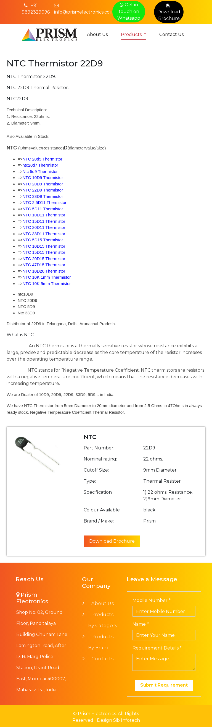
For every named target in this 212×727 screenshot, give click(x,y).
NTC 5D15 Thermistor (43, 239)
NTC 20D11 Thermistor (44, 227)
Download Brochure (168, 11)
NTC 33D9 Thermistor (43, 196)
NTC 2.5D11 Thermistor (45, 202)
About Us (97, 34)
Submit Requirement (164, 685)
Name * (140, 624)
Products (132, 34)
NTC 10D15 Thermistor (44, 246)
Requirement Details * (157, 648)
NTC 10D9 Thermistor (43, 177)
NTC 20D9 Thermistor (43, 184)
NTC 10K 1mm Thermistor (47, 277)
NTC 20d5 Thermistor (42, 159)
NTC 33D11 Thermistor (44, 233)
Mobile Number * (151, 600)
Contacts (100, 658)
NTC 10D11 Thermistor (44, 215)
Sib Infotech (126, 720)
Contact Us (171, 34)
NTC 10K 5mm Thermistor (47, 283)
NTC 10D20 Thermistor (44, 271)
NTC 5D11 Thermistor (43, 208)
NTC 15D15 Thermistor (44, 252)
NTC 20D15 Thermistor (44, 258)
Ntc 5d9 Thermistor (40, 171)
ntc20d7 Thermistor (40, 165)
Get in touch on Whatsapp (128, 11)
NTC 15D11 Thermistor (44, 221)
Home (67, 34)
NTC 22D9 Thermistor (43, 190)
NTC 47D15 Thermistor (44, 264)
